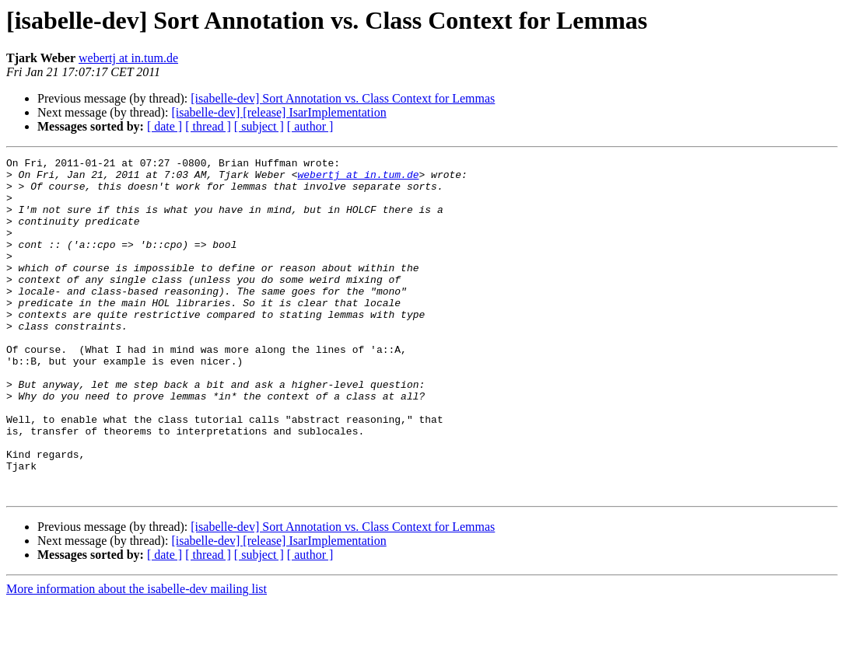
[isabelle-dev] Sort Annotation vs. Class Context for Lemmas (343, 98)
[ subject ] (259, 126)
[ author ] (310, 126)
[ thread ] (208, 126)
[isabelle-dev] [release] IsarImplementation (278, 112)
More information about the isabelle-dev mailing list (136, 656)
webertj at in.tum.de (128, 58)
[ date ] (164, 126)
